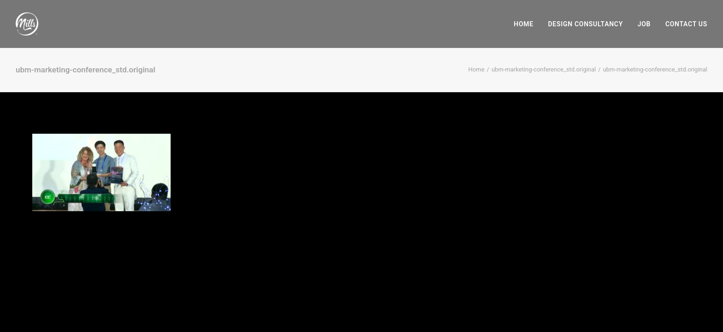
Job (644, 24)
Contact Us (686, 24)
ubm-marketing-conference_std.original (544, 69)
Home (523, 24)
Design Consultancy (585, 24)
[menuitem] (527, 24)
